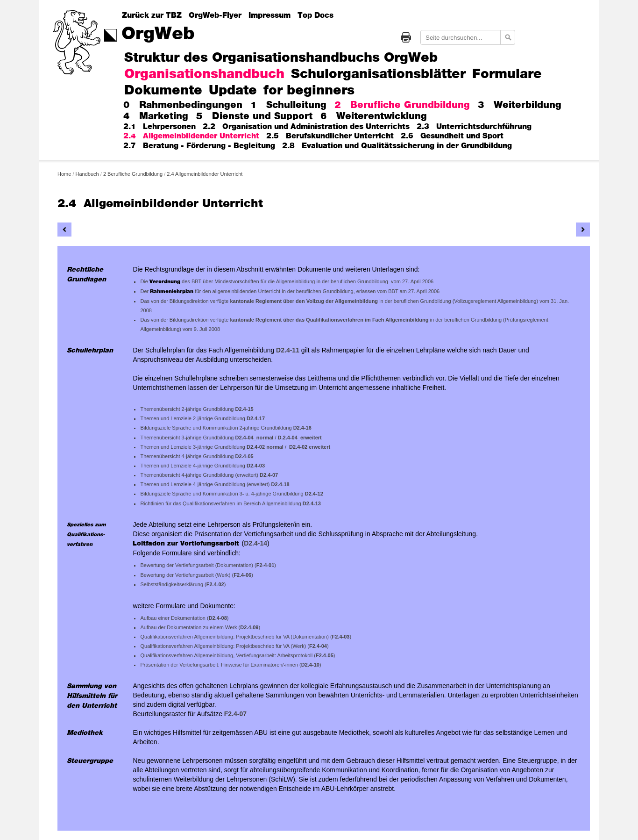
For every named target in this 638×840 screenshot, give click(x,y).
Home (64, 174)
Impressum (269, 15)
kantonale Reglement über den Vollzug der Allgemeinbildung (304, 301)
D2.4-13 (312, 503)
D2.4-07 (269, 475)
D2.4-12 (314, 493)
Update (233, 91)
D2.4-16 (302, 428)
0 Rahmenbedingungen (182, 105)
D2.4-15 (244, 409)
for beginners (308, 91)
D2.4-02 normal (265, 447)
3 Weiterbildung (519, 105)
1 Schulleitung (288, 105)
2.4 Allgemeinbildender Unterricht (191, 136)
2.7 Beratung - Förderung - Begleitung (199, 146)
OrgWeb (158, 34)
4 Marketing (155, 116)
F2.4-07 (235, 714)
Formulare (507, 74)
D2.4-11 (287, 350)
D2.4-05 (244, 456)
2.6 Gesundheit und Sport (452, 136)
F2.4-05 (324, 655)
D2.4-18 (280, 484)
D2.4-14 (255, 543)
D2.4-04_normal (254, 437)
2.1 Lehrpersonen (159, 126)
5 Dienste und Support (254, 116)
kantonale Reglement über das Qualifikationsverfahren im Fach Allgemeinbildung (330, 320)
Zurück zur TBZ (152, 15)
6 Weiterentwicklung (373, 116)
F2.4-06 (242, 575)
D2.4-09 (249, 627)
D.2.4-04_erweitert (300, 437)
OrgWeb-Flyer (215, 15)
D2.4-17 (256, 418)
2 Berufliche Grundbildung (402, 105)
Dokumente (163, 91)
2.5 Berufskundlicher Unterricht (330, 136)
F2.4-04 (318, 646)
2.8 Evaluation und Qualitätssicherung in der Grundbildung (397, 146)
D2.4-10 (310, 665)
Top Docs (315, 15)
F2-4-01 (265, 565)
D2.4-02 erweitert (309, 447)
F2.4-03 (341, 636)
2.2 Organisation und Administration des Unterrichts (306, 126)
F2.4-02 (215, 584)
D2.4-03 (256, 465)
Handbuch (87, 174)
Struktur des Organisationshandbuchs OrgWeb (281, 58)
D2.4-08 (218, 618)
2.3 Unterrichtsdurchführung (474, 126)
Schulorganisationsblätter (378, 74)
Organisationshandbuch (204, 74)
